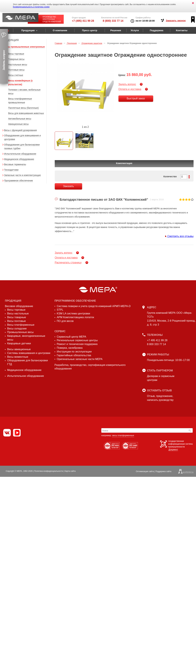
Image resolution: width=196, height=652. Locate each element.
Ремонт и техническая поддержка (77, 344)
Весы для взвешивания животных (26, 113)
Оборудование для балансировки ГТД (27, 362)
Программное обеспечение (18, 180)
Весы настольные (18, 313)
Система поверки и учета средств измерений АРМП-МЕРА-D (94, 306)
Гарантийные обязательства (74, 355)
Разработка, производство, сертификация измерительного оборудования (90, 367)
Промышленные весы (20, 332)
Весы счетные (15, 75)
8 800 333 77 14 (156, 344)
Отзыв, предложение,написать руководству (160, 398)
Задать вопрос (127, 84)
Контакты (182, 30)
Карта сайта (70, 471)
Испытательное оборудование (20, 153)
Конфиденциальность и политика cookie (31, 7)
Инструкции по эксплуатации (74, 351)
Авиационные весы (18, 124)
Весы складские (17, 328)
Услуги (135, 30)
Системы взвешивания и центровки (28, 353)
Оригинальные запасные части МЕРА (80, 359)
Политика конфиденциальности (48, 471)
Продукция (28, 30)
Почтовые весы (16, 69)
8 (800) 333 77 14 (113, 20)
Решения (115, 30)
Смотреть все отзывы (179, 236)
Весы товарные (16, 317)
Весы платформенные (20, 324)
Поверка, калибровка (70, 347)
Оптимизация (145, 471)
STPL (60, 309)
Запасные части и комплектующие (22, 175)
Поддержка (156, 30)
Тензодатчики (11, 169)
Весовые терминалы (15, 164)
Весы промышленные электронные (24, 46)
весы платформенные (123, 435)
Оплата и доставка (129, 89)
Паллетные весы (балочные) (23, 108)
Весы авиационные (19, 349)
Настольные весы (17, 64)
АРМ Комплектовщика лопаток (75, 317)
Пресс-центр (89, 30)
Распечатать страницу (68, 262)
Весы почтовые (16, 321)
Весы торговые (16, 53)
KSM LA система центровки (73, 313)
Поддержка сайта (163, 471)
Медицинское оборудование (19, 159)
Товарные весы (16, 59)
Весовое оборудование (19, 306)
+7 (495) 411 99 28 (83, 20)
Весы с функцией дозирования (20, 130)
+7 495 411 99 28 (157, 340)
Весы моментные (17, 356)
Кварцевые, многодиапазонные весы (26, 337)
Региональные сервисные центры (77, 340)
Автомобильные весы (19, 118)
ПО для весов (65, 321)
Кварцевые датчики (19, 343)
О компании (60, 30)
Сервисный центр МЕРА (71, 336)
